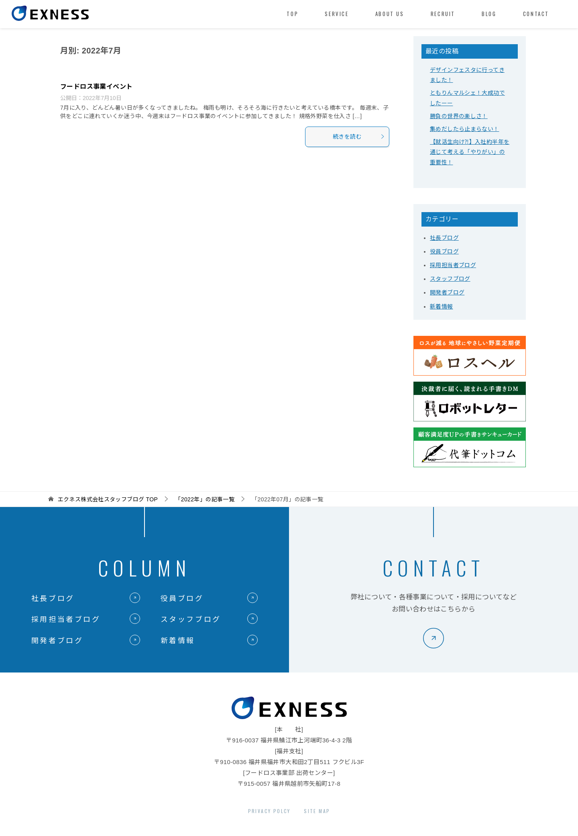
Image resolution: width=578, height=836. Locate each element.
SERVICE (336, 14)
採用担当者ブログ (453, 265)
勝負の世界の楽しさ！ (459, 116)
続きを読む (359, 136)
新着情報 (441, 306)
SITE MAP (317, 810)
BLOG (489, 14)
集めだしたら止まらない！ (464, 129)
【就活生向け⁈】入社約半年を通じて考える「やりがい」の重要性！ (469, 152)
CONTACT (536, 14)
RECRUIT (443, 14)
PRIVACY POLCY (269, 810)
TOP (292, 14)
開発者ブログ (447, 292)
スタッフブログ (450, 279)
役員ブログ (444, 251)
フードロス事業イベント (96, 86)
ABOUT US (389, 14)
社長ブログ (444, 238)
